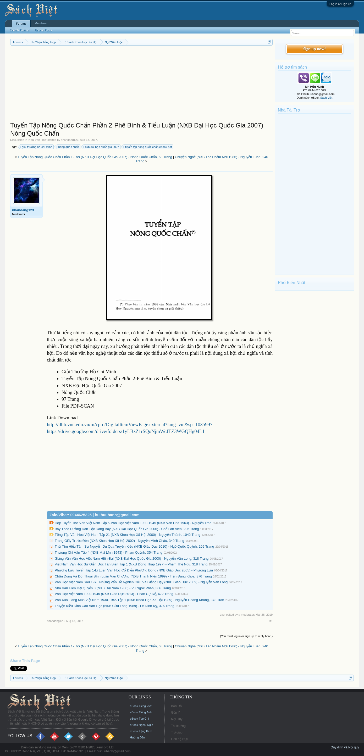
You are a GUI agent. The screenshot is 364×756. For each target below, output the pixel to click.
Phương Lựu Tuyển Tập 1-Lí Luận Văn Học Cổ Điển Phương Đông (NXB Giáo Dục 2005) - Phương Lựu (134, 570)
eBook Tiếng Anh (141, 712)
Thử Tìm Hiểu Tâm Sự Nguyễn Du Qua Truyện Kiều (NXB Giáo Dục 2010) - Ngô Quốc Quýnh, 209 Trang (134, 546)
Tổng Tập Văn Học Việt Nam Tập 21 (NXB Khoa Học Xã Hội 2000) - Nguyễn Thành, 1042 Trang (127, 535)
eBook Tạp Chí (139, 718)
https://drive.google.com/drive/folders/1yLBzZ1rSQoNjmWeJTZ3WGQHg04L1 (126, 431)
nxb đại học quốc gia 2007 (101, 146)
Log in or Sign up (340, 3)
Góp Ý (175, 712)
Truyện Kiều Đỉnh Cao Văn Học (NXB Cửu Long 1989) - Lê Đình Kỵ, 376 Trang (114, 606)
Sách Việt (326, 97)
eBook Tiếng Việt (141, 706)
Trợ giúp (177, 732)
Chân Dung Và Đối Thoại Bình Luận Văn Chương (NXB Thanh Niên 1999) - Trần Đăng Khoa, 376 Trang (133, 576)
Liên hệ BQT (180, 739)
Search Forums (19, 30)
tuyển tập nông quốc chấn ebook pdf (148, 146)
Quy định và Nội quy (344, 747)
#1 (271, 620)
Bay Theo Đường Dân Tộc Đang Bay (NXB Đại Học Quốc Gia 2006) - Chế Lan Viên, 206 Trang (127, 529)
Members (41, 23)
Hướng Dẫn (137, 737)
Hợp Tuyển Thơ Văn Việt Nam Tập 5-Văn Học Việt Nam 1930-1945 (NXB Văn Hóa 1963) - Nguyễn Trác (133, 523)
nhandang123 (70, 139)
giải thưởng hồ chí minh (36, 146)
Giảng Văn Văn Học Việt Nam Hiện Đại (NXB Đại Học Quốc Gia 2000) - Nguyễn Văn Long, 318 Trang (131, 558)
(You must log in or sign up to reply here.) (246, 636)
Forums (21, 23)
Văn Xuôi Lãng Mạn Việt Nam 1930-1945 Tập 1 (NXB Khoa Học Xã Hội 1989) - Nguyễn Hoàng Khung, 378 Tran (139, 600)
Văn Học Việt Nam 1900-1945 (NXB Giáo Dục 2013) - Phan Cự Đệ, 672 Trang (114, 594)
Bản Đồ (176, 706)
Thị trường (178, 726)
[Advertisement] (141, 84)
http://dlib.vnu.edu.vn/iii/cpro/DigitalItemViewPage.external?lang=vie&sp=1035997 (129, 424)
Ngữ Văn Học (37, 139)
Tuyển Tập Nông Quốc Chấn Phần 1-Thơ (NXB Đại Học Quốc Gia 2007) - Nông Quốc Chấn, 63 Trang (95, 157)
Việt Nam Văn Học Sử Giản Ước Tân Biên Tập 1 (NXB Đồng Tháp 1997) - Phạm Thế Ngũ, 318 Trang (131, 564)
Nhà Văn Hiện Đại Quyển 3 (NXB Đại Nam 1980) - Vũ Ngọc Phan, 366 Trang (113, 588)
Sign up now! (314, 48)
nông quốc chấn (68, 146)
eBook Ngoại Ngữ (141, 724)
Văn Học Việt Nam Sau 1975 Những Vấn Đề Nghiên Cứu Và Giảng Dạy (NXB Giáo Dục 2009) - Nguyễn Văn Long (141, 582)
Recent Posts (43, 30)
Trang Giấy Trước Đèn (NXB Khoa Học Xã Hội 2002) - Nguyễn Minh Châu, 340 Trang (119, 541)
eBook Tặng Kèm (141, 731)
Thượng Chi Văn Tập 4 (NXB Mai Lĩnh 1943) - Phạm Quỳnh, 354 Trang (108, 552)
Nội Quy (177, 719)
